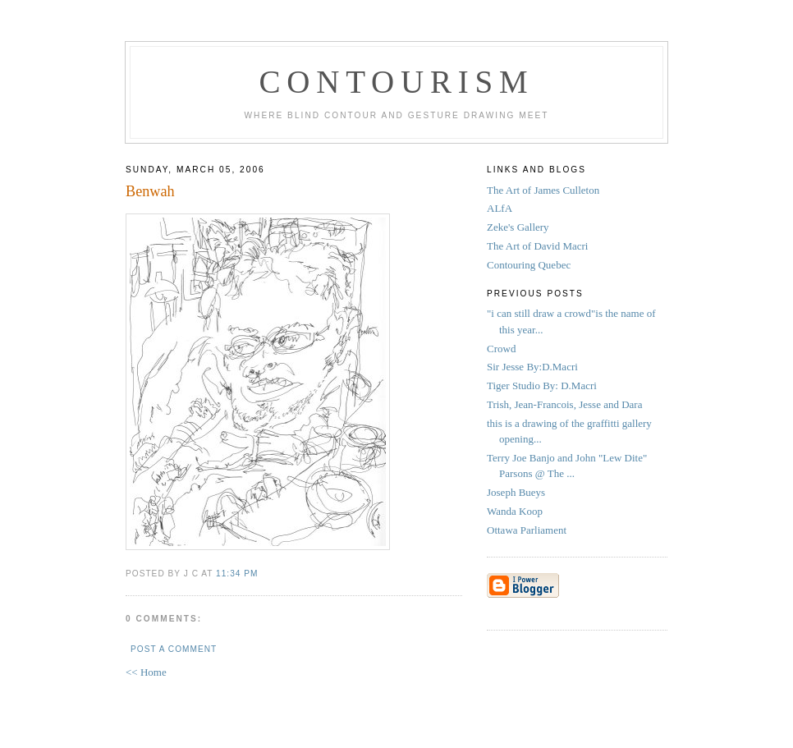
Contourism (396, 81)
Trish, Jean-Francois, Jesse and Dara (564, 404)
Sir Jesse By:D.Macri (533, 366)
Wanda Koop (515, 511)
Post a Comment (174, 649)
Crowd (501, 348)
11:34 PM (237, 573)
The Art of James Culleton (543, 190)
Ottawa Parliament (526, 530)
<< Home (146, 672)
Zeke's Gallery (518, 227)
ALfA (499, 208)
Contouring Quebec (529, 265)
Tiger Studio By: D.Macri (543, 385)
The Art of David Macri (537, 246)
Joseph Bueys (516, 492)
